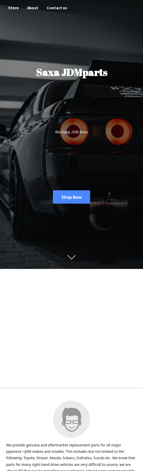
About (32, 7)
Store (13, 7)
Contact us (57, 7)
